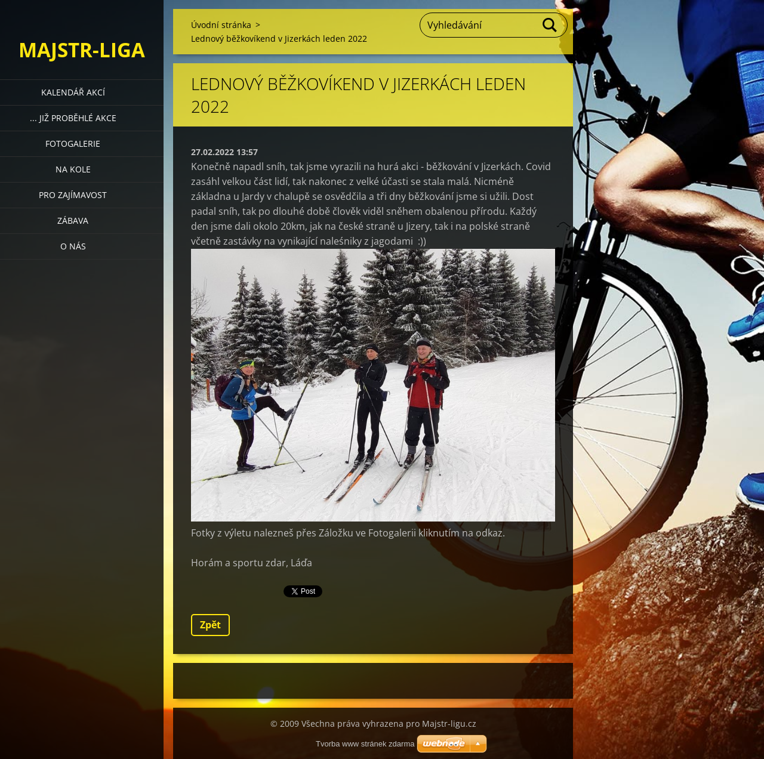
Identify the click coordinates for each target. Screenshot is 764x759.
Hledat (550, 25)
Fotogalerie (72, 143)
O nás (73, 246)
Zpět (210, 624)
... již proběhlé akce (73, 118)
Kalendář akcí (73, 92)
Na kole (73, 169)
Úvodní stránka (221, 24)
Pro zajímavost (73, 194)
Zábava (72, 220)
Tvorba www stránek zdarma (365, 743)
